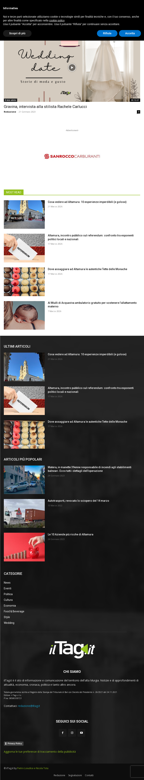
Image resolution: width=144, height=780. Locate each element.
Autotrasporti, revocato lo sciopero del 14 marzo (78, 500)
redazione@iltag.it (29, 706)
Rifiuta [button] (107, 772)
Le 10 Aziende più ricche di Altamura (70, 534)
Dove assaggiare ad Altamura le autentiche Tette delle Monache (87, 269)
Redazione (10, 111)
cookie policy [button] (56, 759)
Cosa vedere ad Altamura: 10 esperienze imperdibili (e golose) (87, 201)
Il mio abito (10, 100)
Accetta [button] (130, 772)
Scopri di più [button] (17, 772)
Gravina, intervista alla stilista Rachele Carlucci (45, 106)
